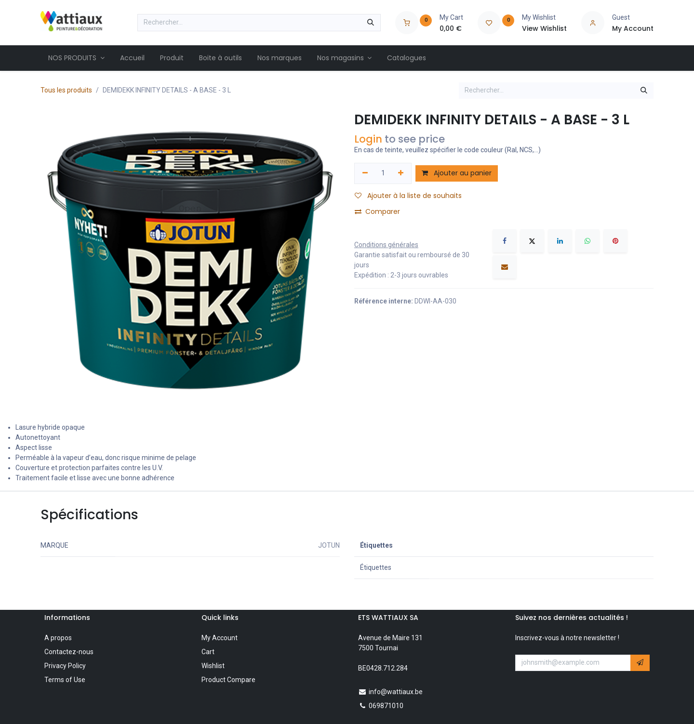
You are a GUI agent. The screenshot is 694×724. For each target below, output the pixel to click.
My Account (219, 638)
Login (368, 139)
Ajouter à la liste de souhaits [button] (408, 195)
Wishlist (213, 666)
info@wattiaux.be (396, 692)
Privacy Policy (65, 666)
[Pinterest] (615, 240)
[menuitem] (76, 58)
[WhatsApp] (587, 240)
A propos (58, 638)
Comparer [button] (377, 211)
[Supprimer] (365, 173)
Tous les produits (66, 90)
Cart (207, 652)
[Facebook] (504, 240)
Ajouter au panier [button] (457, 173)
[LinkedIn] (560, 240)
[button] (640, 663)
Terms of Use (64, 680)
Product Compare (228, 680)
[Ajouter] (401, 173)
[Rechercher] (370, 22)
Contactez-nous (68, 652)
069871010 (386, 706)
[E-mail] (504, 266)
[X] (532, 240)
